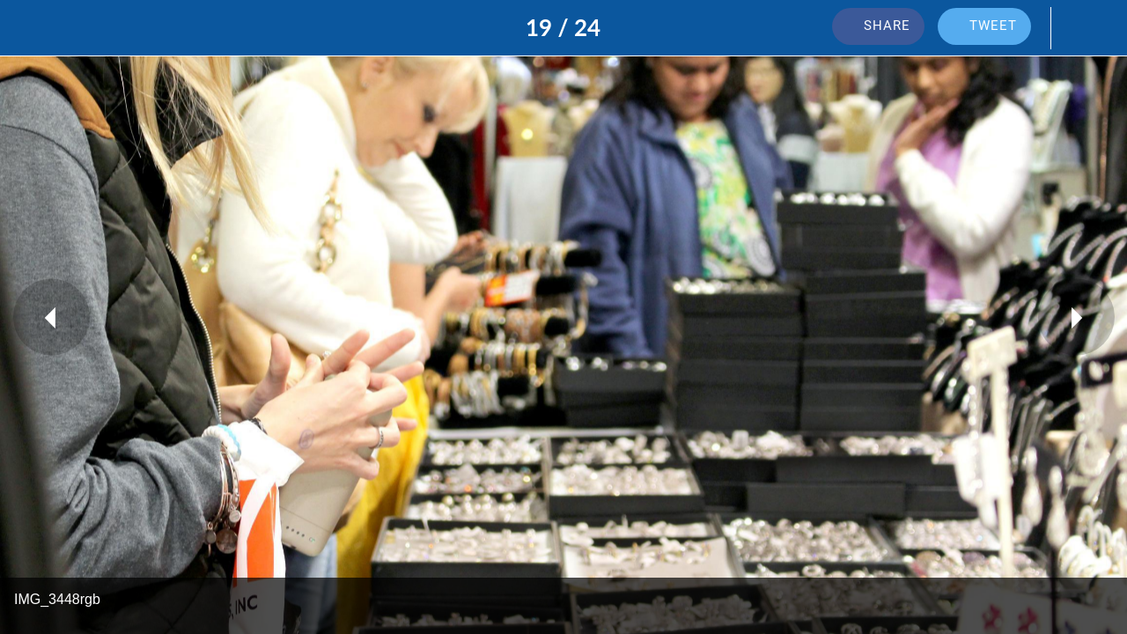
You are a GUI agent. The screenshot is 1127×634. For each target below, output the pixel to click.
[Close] (28, 28)
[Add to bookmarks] (1081, 28)
